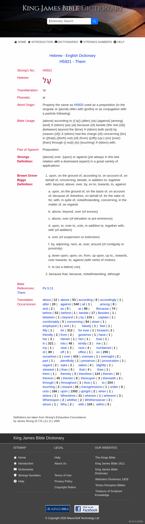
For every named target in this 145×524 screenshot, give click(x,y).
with (81, 404)
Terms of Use (63, 475)
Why (63, 404)
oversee (87, 356)
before (47, 313)
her (45, 339)
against (65, 304)
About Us (60, 463)
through (48, 382)
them (46, 374)
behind (66, 313)
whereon (110, 395)
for (62, 330)
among (105, 304)
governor (84, 334)
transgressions (91, 387)
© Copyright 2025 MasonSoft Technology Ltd (72, 518)
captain (103, 317)
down (95, 321)
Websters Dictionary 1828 (111, 479)
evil (66, 326)
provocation (110, 360)
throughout (69, 382)
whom (47, 404)
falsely (86, 326)
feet (102, 326)
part (45, 360)
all (83, 304)
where (47, 395)
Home (20, 42)
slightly (101, 365)
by (82, 317)
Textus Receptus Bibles (110, 485)
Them (80, 61)
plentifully (67, 360)
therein (108, 374)
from (63, 334)
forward (102, 330)
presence (88, 360)
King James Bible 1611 (110, 463)
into (63, 343)
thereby (65, 374)
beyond (67, 317)
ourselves (49, 356)
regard (47, 365)
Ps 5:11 (48, 288)
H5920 (79, 105)
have (102, 334)
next (81, 348)
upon (64, 391)
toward (67, 387)
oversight (107, 356)
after (46, 304)
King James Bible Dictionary (106, 471)
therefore (85, 374)
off (62, 352)
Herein (65, 339)
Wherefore (68, 395)
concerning (75, 321)
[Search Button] (94, 21)
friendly (48, 334)
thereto (68, 378)
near (63, 348)
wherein (90, 395)
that (82, 369)
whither (72, 400)
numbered (103, 348)
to (103, 382)
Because (102, 308)
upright (85, 391)
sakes (82, 365)
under (114, 387)
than (64, 369)
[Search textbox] (69, 21)
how (99, 339)
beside (83, 313)
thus (87, 382)
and (45, 308)
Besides (103, 313)
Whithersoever (95, 400)
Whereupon (51, 400)
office (82, 352)
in (44, 343)
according (86, 300)
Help (119, 42)
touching (49, 387)
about (47, 300)
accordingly (108, 300)
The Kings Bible (105, 457)
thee (100, 369)
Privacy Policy (63, 481)
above (64, 300)
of (44, 352)
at (79, 308)
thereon (48, 378)
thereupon (88, 378)
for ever (83, 330)
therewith (109, 378)
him (81, 339)
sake (63, 365)
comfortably (51, 321)
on (98, 352)
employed (50, 326)
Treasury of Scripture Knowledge (108, 493)
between (49, 317)
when (102, 391)
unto (46, 391)
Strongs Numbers (96, 42)
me (98, 343)
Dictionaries (66, 42)
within (100, 404)
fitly (45, 330)
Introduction (40, 42)
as (62, 308)
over (67, 356)
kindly (82, 343)
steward (48, 369)
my (45, 348)
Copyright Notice (65, 487)
